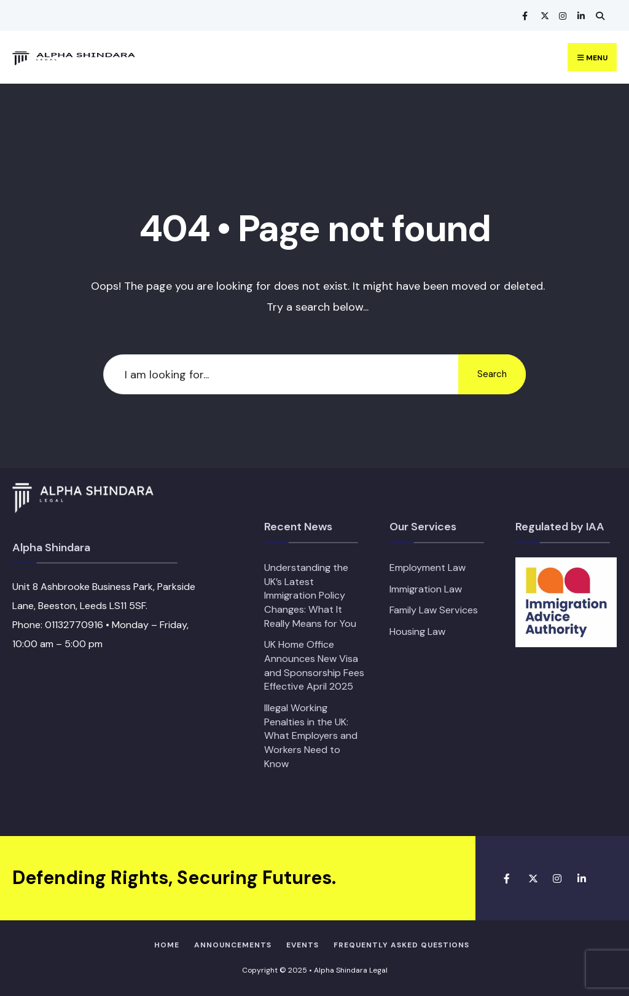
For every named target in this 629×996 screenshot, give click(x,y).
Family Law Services (433, 610)
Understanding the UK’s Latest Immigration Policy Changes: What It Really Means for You (310, 595)
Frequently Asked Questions (401, 945)
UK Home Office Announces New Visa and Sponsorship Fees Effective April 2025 (314, 665)
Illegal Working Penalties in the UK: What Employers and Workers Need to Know (310, 735)
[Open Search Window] (598, 15)
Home (166, 945)
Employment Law (427, 567)
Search (492, 374)
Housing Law (417, 631)
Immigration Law (425, 589)
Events (302, 945)
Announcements (233, 945)
